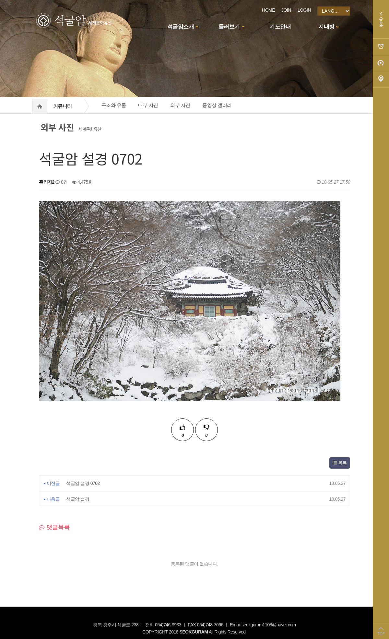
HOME (268, 10)
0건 (61, 182)
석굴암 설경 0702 (83, 483)
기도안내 (280, 27)
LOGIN (304, 10)
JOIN (286, 10)
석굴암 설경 (77, 499)
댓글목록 (54, 527)
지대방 (326, 27)
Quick (381, 19)
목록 (340, 462)
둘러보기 (229, 27)
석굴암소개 (180, 27)
